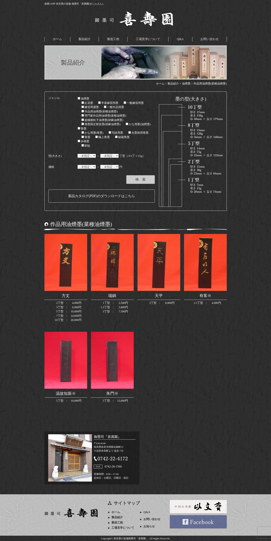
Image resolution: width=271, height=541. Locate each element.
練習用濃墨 (90, 106)
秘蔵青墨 (122, 136)
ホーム (57, 39)
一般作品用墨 (114, 106)
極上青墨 (102, 136)
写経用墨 (116, 132)
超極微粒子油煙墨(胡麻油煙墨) (102, 119)
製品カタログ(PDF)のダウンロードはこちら (101, 196)
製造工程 (113, 39)
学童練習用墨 (108, 102)
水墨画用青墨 (138, 132)
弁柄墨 (83, 141)
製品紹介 (84, 39)
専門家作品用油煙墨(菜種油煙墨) (103, 115)
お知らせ (150, 526)
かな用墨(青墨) (92, 132)
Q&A (180, 39)
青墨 (82, 128)
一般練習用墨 (134, 102)
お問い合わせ (209, 39)
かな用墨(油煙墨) (138, 124)
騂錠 (85, 145)
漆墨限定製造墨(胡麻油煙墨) (101, 124)
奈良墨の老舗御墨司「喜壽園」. (131, 538)
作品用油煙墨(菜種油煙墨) (99, 111)
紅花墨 (87, 102)
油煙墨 (83, 98)
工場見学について (148, 39)
